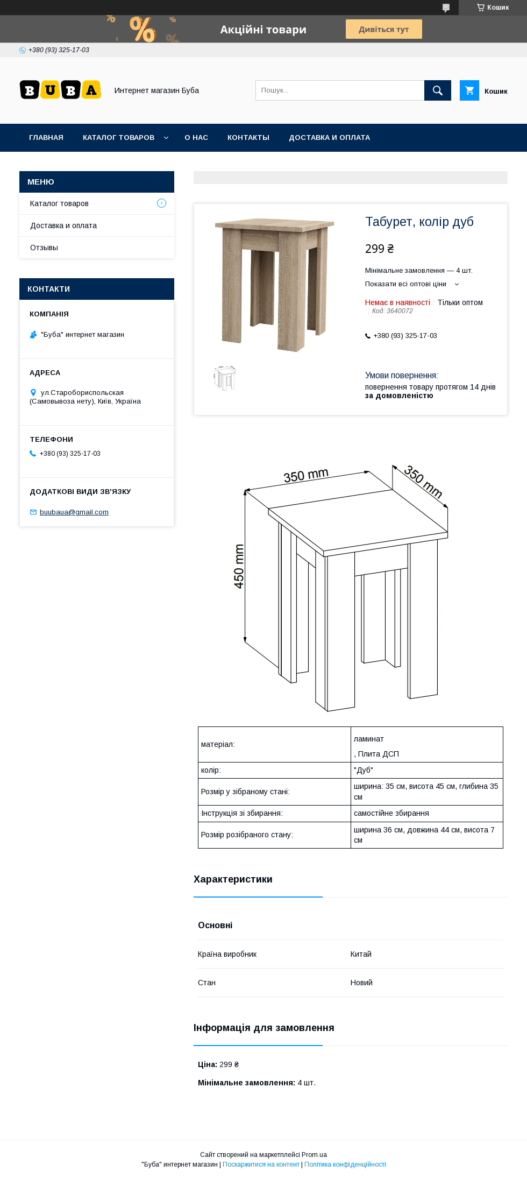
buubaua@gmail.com (74, 512)
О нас (196, 137)
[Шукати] (437, 90)
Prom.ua (314, 1155)
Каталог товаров (118, 137)
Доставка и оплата (329, 137)
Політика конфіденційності (345, 1164)
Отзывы (44, 247)
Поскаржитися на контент (261, 1164)
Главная (46, 137)
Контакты (248, 137)
